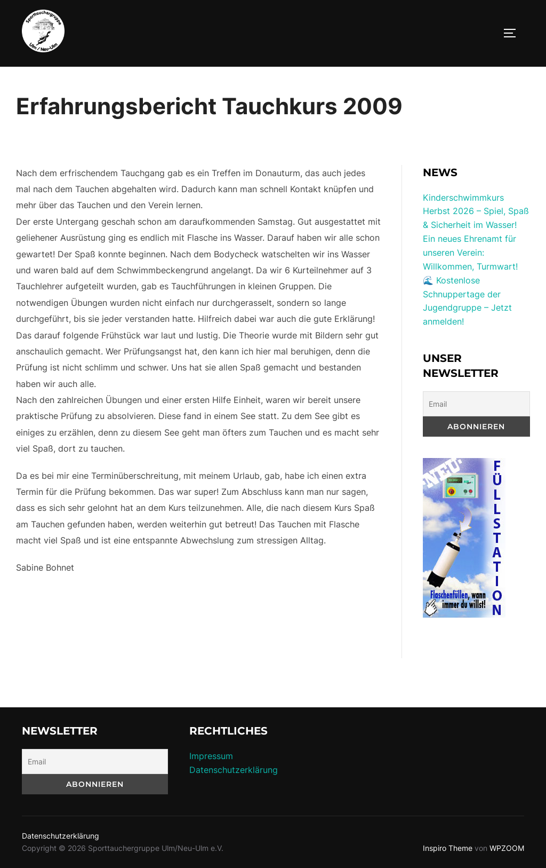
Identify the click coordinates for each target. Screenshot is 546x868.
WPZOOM (506, 848)
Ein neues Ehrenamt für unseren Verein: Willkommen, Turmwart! (470, 252)
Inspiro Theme (447, 848)
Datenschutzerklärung (233, 769)
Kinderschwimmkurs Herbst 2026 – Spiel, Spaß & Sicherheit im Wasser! (476, 211)
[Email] (476, 403)
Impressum (211, 756)
